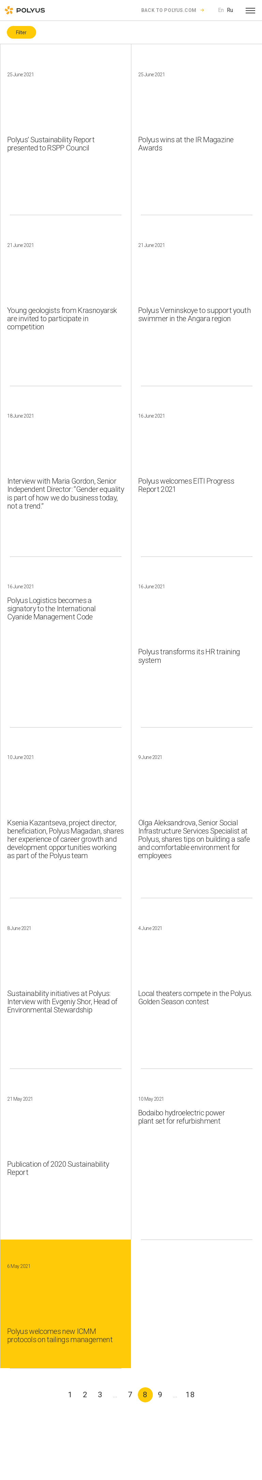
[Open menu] (250, 10)
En (221, 10)
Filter (21, 32)
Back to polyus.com (168, 10)
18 (190, 1394)
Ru (230, 10)
